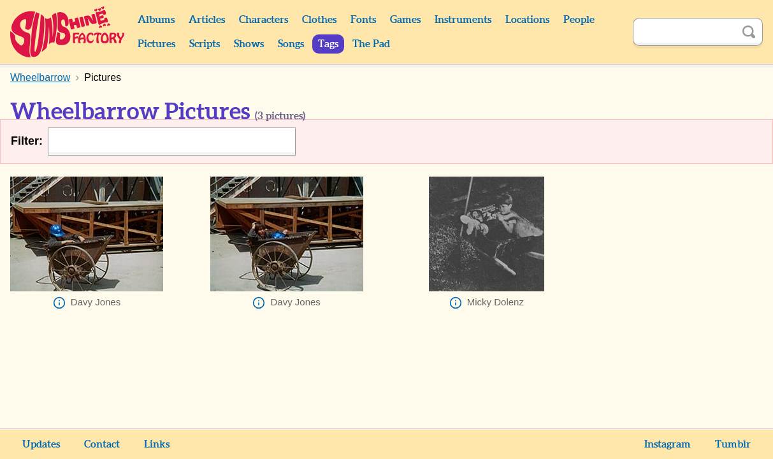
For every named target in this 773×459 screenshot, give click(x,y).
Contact (102, 444)
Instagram (667, 444)
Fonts (363, 20)
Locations (527, 20)
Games (405, 20)
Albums (156, 20)
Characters (263, 20)
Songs (291, 44)
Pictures (156, 44)
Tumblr (733, 444)
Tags (328, 44)
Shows (249, 44)
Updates (41, 444)
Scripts (204, 44)
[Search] (684, 32)
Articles (207, 20)
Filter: (27, 141)
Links (157, 444)
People (579, 20)
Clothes (319, 20)
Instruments (463, 20)
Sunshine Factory (68, 31)
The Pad (371, 44)
